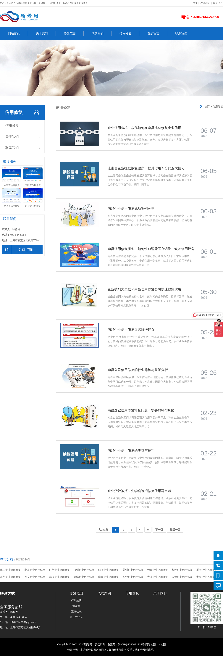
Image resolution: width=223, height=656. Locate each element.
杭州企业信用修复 (84, 569)
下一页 (159, 529)
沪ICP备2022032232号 (131, 644)
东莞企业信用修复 (133, 576)
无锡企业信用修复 (157, 569)
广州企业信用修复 (59, 569)
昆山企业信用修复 (10, 569)
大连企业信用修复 (157, 576)
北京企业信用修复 (35, 569)
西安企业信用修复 (35, 576)
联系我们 (217, 3)
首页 (195, 3)
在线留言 (205, 3)
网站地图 (150, 644)
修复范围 (74, 33)
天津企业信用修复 (84, 576)
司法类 (76, 606)
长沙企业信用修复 (182, 569)
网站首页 (18, 33)
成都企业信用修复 (182, 576)
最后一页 (175, 529)
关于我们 (46, 33)
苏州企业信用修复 (133, 569)
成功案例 (102, 33)
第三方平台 (76, 617)
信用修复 (129, 33)
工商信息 (76, 611)
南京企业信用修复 (108, 576)
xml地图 (161, 644)
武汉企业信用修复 (59, 576)
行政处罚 (76, 600)
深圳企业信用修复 (108, 569)
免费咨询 (17, 249)
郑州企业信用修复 (10, 576)
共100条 (103, 529)
